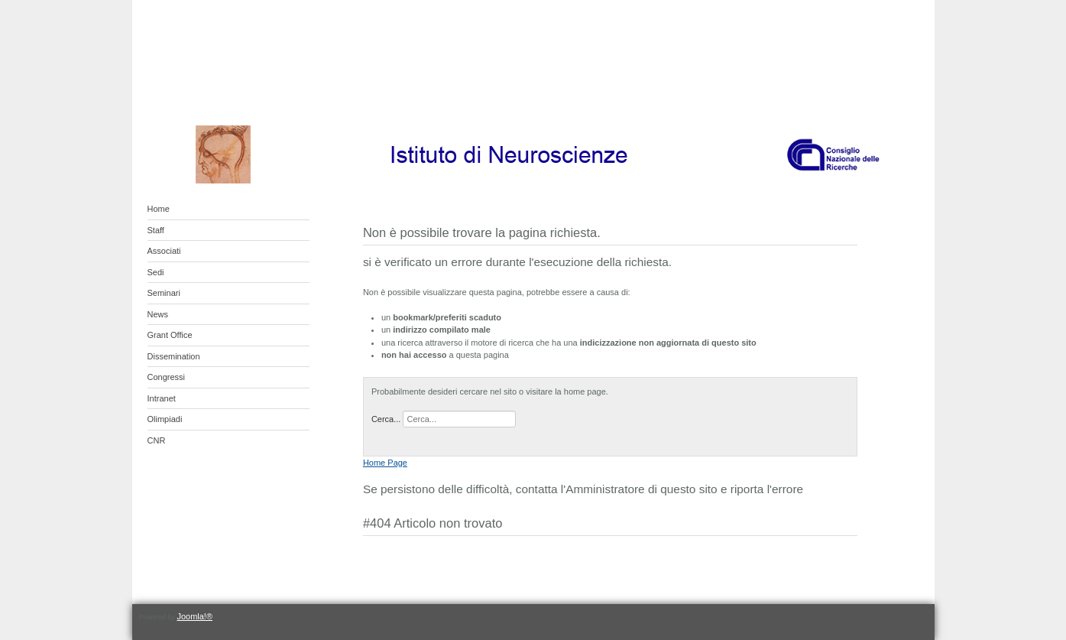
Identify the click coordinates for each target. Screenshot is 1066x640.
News (158, 314)
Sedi (155, 272)
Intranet (161, 398)
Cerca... (386, 419)
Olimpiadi (165, 419)
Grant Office (170, 334)
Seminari (163, 292)
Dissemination (173, 356)
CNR (156, 440)
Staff (155, 230)
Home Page (385, 462)
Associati (164, 250)
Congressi (166, 377)
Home (158, 208)
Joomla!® (194, 616)
